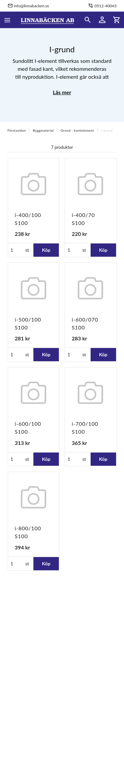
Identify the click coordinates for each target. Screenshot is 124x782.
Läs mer (62, 92)
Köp (46, 250)
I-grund (107, 130)
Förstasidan (17, 130)
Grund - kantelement (77, 130)
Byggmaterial (43, 130)
